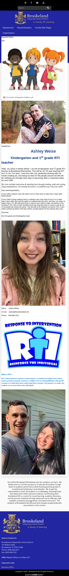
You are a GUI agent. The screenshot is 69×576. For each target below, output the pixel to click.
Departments (8, 28)
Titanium (37, 574)
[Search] (31, 8)
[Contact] (37, 2)
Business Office (8, 567)
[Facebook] (31, 2)
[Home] (25, 2)
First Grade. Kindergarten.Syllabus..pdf (19, 97)
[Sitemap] (43, 2)
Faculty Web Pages (43, 28)
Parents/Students (24, 28)
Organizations (8, 33)
